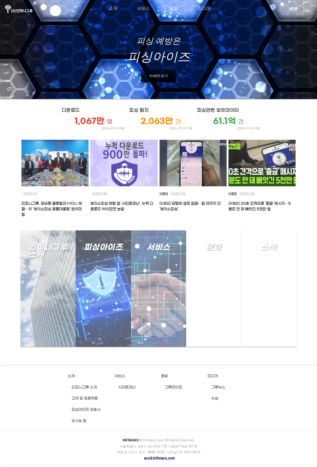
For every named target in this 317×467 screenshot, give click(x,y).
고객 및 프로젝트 (85, 398)
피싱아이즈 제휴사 (86, 409)
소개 (71, 376)
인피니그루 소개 (84, 387)
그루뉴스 (218, 387)
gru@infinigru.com (159, 458)
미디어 (213, 376)
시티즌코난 (127, 387)
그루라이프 (173, 387)
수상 (214, 398)
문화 (164, 376)
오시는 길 (79, 421)
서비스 (119, 376)
